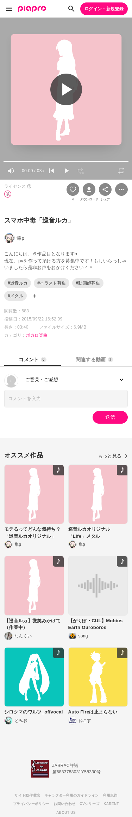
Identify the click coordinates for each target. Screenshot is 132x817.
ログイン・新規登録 (104, 8)
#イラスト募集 (51, 283)
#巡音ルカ (17, 283)
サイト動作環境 (27, 795)
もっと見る (113, 456)
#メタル (15, 295)
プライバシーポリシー (31, 804)
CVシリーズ (89, 804)
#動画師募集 (88, 283)
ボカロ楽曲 (37, 335)
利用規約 (110, 795)
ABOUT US (66, 813)
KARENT (111, 804)
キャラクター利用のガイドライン (71, 795)
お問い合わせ (64, 804)
